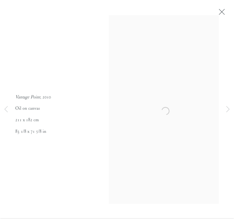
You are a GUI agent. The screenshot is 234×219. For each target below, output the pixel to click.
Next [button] (228, 109)
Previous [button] (6, 109)
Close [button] (220, 13)
